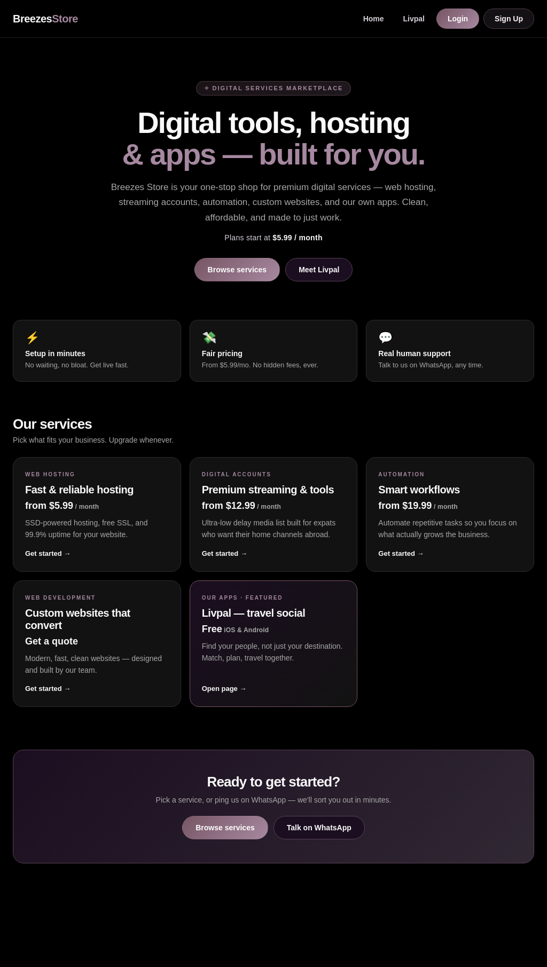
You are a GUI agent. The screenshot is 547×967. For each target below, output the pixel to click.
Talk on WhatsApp (319, 827)
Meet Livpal (319, 269)
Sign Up (509, 18)
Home (373, 18)
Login (458, 18)
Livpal (414, 18)
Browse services (237, 269)
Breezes (45, 19)
